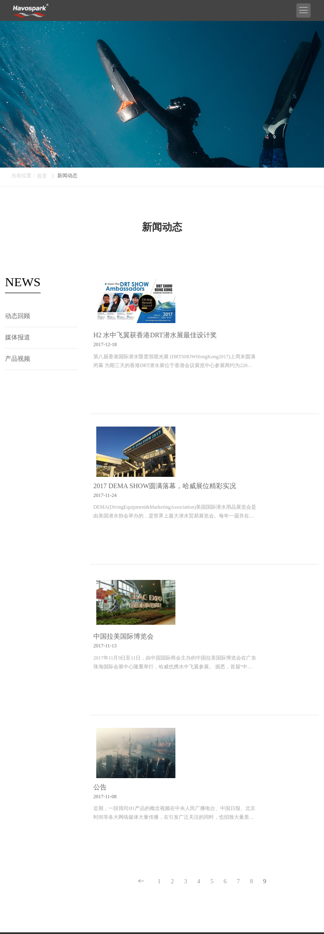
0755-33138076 (300, 751)
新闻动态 (67, 176)
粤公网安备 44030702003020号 (262, 917)
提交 (307, 867)
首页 (42, 176)
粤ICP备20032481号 (193, 917)
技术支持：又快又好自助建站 (171, 925)
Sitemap (125, 925)
